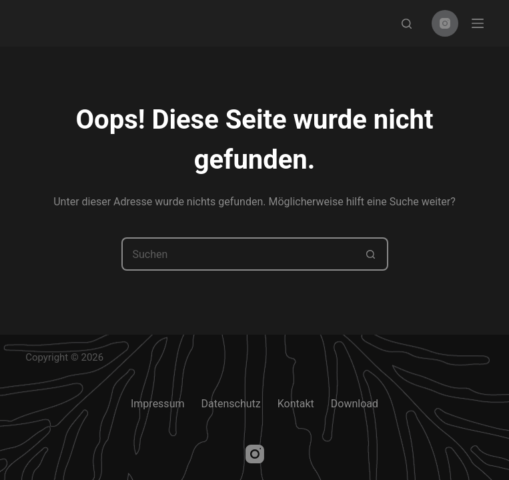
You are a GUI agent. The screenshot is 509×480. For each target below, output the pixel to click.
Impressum (158, 403)
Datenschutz (230, 403)
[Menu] (478, 23)
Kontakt (296, 403)
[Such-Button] (371, 254)
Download (354, 403)
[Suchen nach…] (238, 254)
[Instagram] (445, 23)
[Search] (407, 24)
